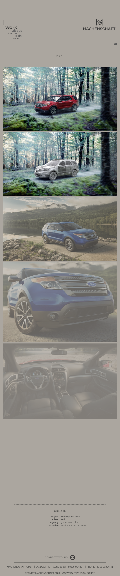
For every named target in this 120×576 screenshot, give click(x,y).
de (18, 39)
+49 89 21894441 (104, 567)
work (11, 27)
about (17, 30)
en (14, 39)
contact (13, 33)
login (18, 36)
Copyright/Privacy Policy (78, 573)
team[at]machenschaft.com (42, 573)
